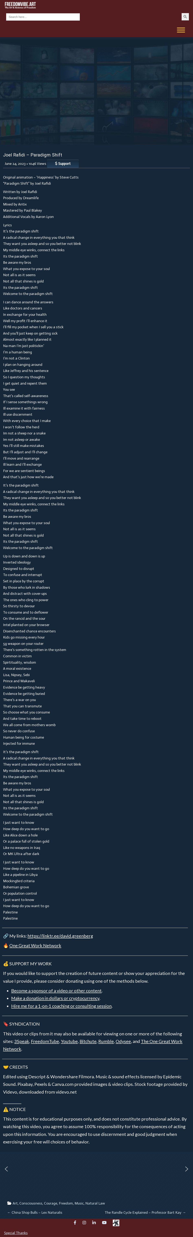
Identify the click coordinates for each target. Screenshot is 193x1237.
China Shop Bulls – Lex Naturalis (34, 1212)
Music (79, 1203)
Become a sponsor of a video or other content (56, 990)
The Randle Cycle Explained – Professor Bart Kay (145, 1212)
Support (63, 163)
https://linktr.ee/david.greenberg (60, 936)
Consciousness (30, 1203)
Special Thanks (16, 1233)
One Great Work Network (35, 945)
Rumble (106, 1041)
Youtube (69, 1041)
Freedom (66, 1203)
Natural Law (95, 1203)
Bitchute (88, 1041)
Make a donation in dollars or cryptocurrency (55, 998)
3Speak (21, 1041)
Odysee (123, 1041)
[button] (6, 1169)
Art (15, 1203)
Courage (50, 1203)
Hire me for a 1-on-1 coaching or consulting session (61, 1006)
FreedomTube (45, 1041)
